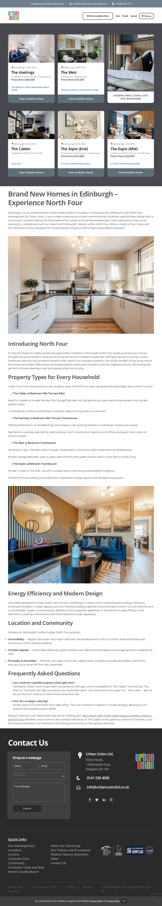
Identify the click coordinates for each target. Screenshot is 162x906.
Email (125, 18)
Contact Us (58, 868)
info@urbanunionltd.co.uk (108, 791)
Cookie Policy (113, 901)
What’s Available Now (98, 18)
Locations (15, 855)
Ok (124, 901)
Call (117, 18)
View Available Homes (31, 103)
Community (16, 868)
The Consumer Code (44, 891)
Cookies (69, 891)
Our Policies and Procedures (71, 855)
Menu (147, 18)
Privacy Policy (16, 891)
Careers (13, 859)
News (55, 863)
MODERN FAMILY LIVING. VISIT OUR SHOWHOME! (130, 102)
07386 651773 (126, 4)
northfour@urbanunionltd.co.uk (89, 4)
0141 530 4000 (98, 782)
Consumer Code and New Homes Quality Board (26, 874)
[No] (158, 901)
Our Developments (21, 851)
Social (134, 18)
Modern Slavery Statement (69, 859)
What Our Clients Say (65, 851)
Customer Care (18, 863)
